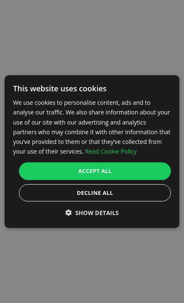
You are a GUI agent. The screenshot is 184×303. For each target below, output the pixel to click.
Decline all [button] (95, 192)
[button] (92, 212)
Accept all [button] (95, 171)
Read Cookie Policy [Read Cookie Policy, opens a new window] (110, 151)
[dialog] (92, 151)
